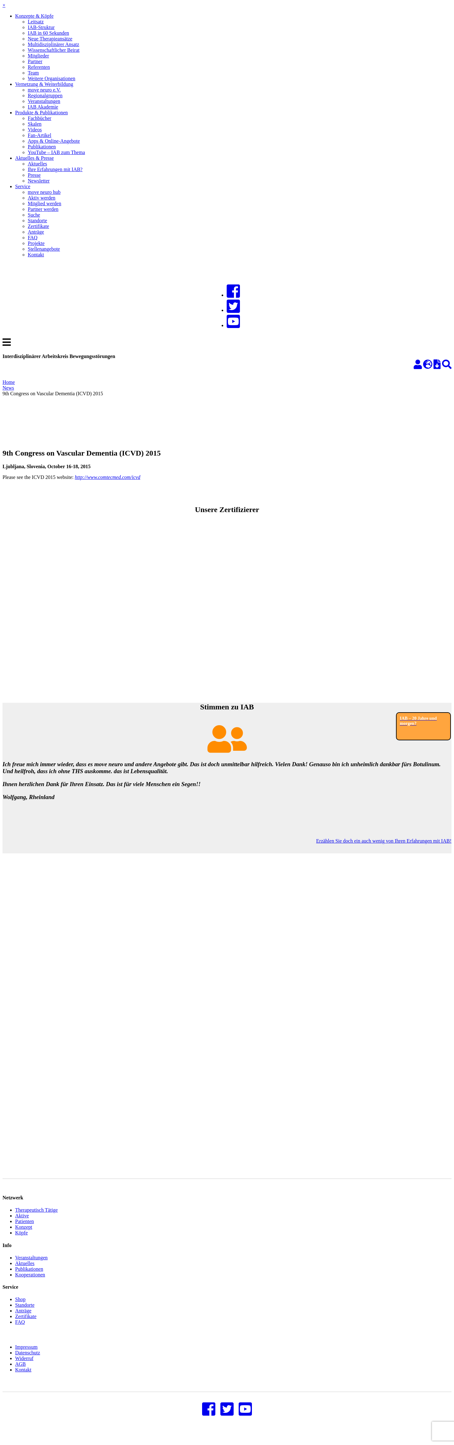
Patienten (24, 1230)
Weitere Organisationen (51, 78)
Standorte (37, 220)
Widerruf (24, 1367)
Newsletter (38, 180)
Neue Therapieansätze (50, 38)
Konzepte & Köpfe (34, 16)
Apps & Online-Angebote (54, 141)
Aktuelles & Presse (34, 158)
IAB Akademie (43, 107)
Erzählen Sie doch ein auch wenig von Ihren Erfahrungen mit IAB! (383, 841)
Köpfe (21, 1242)
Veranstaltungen (44, 101)
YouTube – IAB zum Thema (56, 152)
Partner (35, 61)
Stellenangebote (44, 249)
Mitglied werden (44, 203)
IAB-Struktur (41, 27)
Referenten (39, 67)
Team (33, 72)
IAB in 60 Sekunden (48, 33)
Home (9, 382)
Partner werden (43, 209)
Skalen (35, 124)
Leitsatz (36, 21)
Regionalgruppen (45, 95)
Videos (35, 129)
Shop (20, 1308)
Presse (34, 175)
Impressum (26, 1356)
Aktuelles (37, 163)
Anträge (36, 232)
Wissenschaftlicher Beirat (53, 50)
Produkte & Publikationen (41, 112)
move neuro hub (44, 192)
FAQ (33, 237)
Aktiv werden (41, 197)
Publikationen (42, 146)
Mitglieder (38, 55)
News (8, 388)
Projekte (36, 243)
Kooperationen (30, 1284)
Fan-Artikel (39, 135)
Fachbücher (39, 118)
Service (22, 186)
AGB (20, 1373)
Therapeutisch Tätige (36, 1219)
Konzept (23, 1236)
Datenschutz (27, 1362)
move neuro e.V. (44, 90)
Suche (34, 215)
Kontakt (36, 254)
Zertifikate (38, 226)
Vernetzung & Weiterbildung (44, 84)
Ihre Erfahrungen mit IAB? (55, 169)
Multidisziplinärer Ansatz (53, 44)
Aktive (22, 1225)
